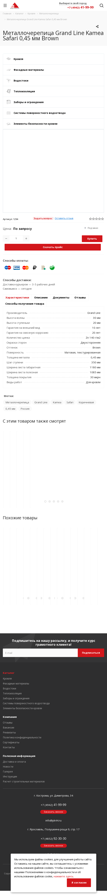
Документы (61, 297)
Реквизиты (9, 732)
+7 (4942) (80, 7)
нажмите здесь (63, 876)
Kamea (57, 402)
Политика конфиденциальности (22, 737)
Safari (70, 402)
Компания (10, 717)
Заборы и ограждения (29, 102)
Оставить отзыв (64, 218)
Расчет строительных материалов (24, 781)
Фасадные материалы (29, 69)
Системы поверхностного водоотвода (40, 113)
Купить (92, 238)
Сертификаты (11, 742)
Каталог (8, 673)
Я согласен (79, 882)
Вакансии (8, 727)
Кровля (18, 59)
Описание (41, 297)
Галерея (8, 771)
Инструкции (10, 776)
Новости (8, 766)
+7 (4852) (53, 838)
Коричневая (86, 402)
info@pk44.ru (53, 820)
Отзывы (80, 297)
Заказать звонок (53, 811)
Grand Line (40, 402)
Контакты (9, 747)
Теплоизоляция (24, 91)
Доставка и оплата (14, 761)
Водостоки (21, 80)
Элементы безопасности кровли (35, 123)
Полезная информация (19, 756)
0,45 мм (10, 408)
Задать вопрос (43, 218)
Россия (25, 408)
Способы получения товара (24, 303)
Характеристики (17, 297)
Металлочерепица (17, 402)
